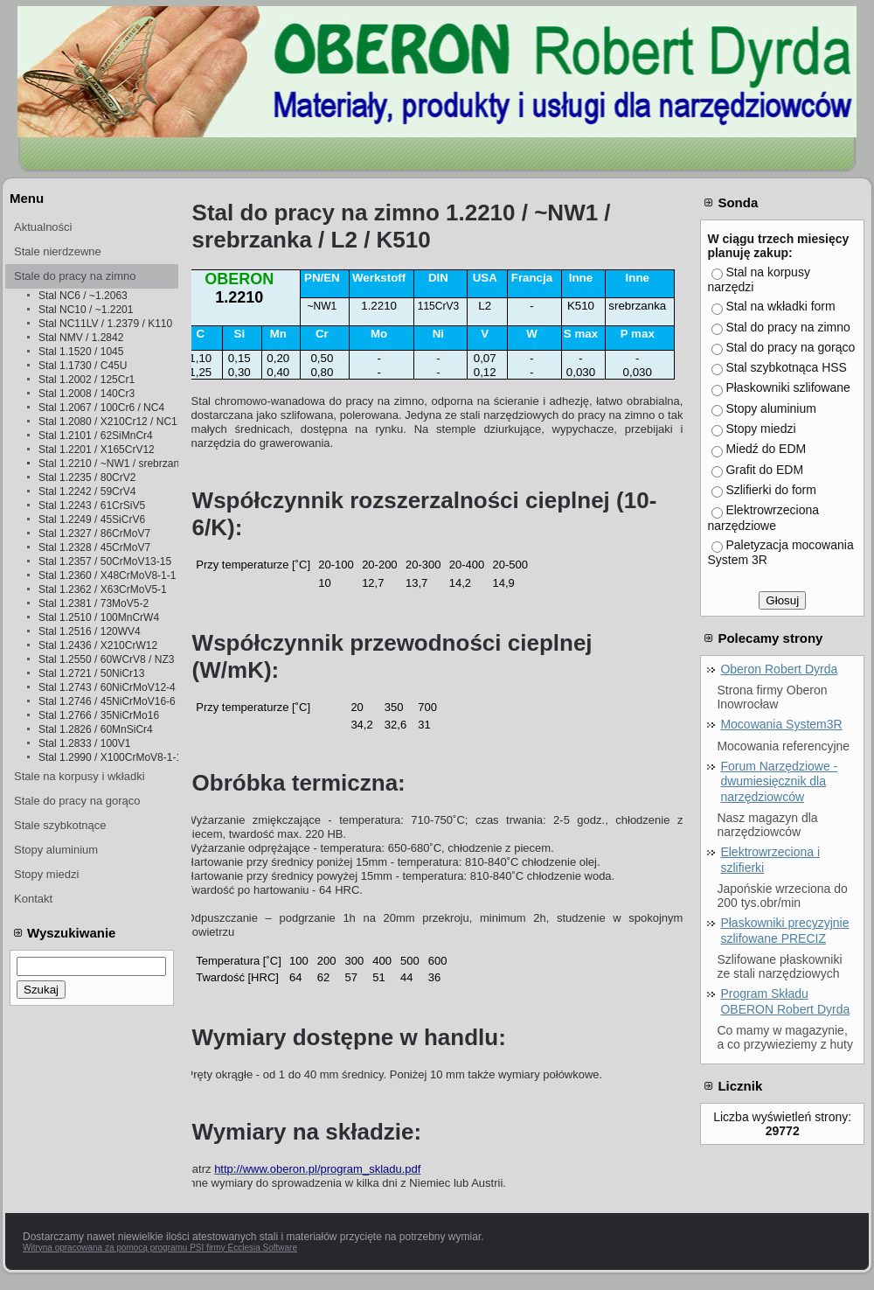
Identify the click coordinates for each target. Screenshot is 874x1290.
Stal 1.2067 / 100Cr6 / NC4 (101, 407)
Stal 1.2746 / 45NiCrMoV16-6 (107, 701)
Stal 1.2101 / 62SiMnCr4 (95, 435)
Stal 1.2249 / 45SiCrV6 (91, 519)
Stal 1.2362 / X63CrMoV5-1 (102, 589)
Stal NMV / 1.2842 (80, 337)
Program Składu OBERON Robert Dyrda (785, 1001)
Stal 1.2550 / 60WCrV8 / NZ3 (106, 659)
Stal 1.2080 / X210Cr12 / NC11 (108, 421)
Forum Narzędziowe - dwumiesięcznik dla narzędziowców (778, 781)
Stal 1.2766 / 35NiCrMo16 (98, 715)
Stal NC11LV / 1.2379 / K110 (105, 323)
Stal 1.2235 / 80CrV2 (86, 477)
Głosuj (782, 600)
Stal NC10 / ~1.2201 (85, 309)
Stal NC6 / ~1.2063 (83, 295)
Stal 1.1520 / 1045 (80, 351)
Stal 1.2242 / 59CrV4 (86, 491)
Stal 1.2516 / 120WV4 (89, 631)
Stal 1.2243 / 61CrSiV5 (91, 505)
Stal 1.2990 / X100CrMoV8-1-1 (108, 757)
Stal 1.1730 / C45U (82, 365)
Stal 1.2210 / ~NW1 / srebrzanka (108, 463)
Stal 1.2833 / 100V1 (84, 743)
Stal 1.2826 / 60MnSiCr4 (95, 729)
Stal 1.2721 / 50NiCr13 (91, 673)
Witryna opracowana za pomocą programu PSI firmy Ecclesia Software (160, 1247)
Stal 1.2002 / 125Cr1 (86, 379)
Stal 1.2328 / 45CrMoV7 (94, 547)
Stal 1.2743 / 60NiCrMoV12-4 (107, 687)
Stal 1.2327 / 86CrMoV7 (94, 533)
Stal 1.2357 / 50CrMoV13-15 (104, 561)
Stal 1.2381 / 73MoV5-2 (93, 603)
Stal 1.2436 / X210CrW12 (97, 645)
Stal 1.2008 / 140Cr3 (86, 393)
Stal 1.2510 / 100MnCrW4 (98, 617)
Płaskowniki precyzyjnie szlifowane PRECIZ (784, 930)
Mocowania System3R (781, 724)
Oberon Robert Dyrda (778, 669)
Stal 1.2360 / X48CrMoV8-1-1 (107, 575)
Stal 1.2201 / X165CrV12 (96, 449)
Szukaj (41, 989)
